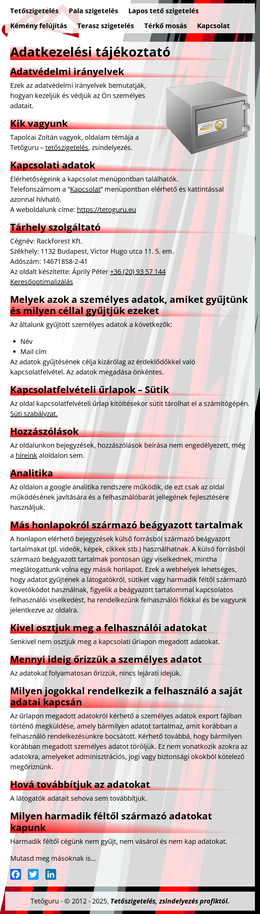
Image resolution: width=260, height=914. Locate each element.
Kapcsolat (213, 25)
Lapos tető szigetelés (163, 10)
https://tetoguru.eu (106, 209)
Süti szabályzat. (34, 413)
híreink (26, 455)
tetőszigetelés (66, 147)
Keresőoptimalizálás (41, 281)
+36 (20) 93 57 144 (138, 271)
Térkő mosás (165, 25)
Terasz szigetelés (105, 25)
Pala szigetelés (93, 10)
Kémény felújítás (38, 25)
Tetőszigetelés (34, 10)
